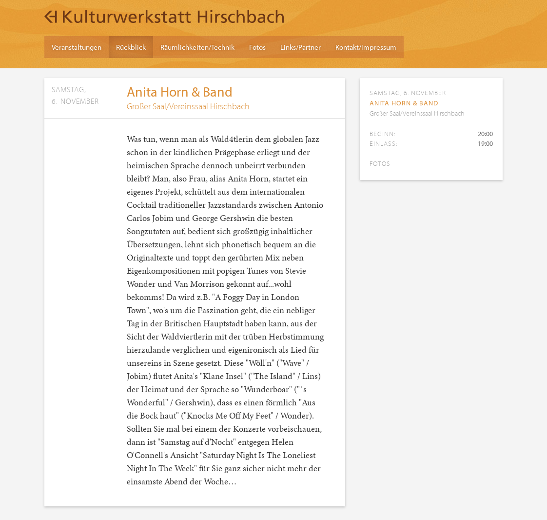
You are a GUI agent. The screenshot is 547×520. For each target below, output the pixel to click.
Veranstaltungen (76, 47)
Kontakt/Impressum (365, 47)
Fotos (257, 47)
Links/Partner (300, 47)
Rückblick (131, 47)
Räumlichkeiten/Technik (197, 47)
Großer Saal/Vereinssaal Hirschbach (188, 106)
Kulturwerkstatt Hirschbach (164, 16)
